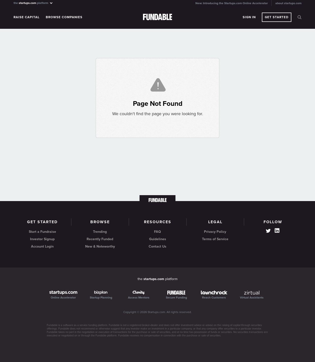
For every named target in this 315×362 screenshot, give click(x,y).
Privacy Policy (215, 232)
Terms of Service (215, 239)
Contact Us (157, 246)
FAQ (157, 232)
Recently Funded (100, 239)
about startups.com (288, 3)
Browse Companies (64, 17)
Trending (100, 232)
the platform (33, 2)
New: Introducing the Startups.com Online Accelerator (231, 3)
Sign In (249, 17)
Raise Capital (27, 17)
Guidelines (157, 239)
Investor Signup (42, 239)
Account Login (42, 246)
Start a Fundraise (42, 232)
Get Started (276, 17)
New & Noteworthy (100, 246)
